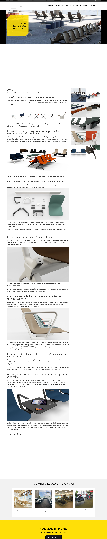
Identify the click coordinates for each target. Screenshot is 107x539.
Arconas (12, 93)
